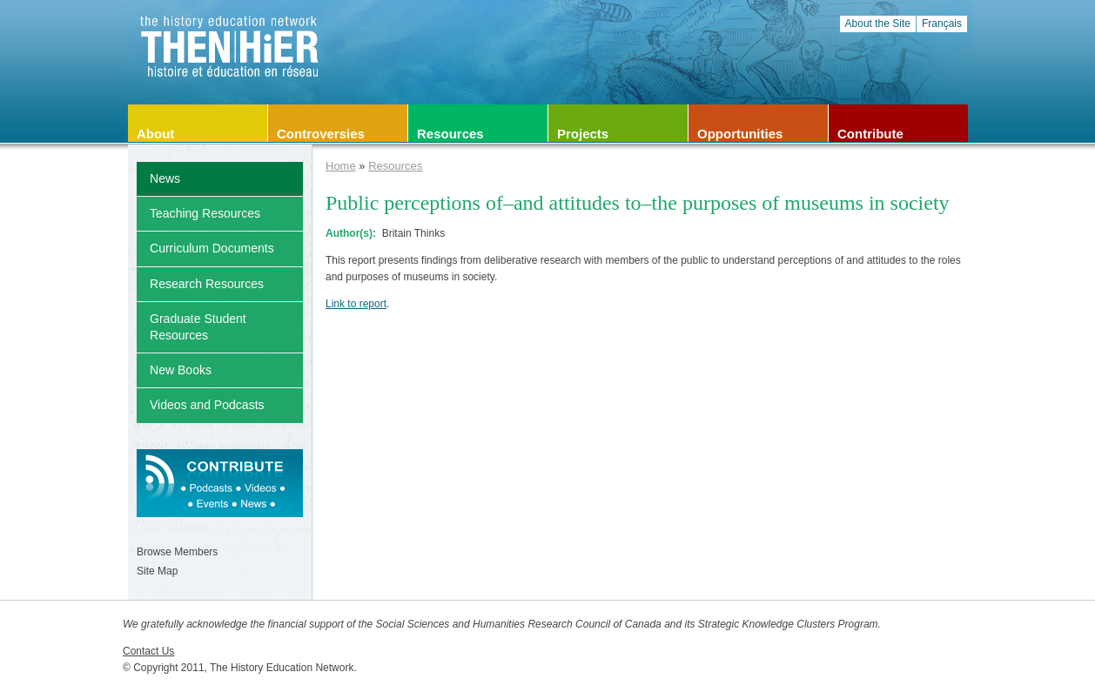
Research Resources (207, 284)
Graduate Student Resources (198, 327)
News (165, 178)
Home (341, 165)
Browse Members (177, 552)
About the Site (877, 23)
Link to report (356, 304)
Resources (395, 165)
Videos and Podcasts (207, 405)
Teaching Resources (205, 213)
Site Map (157, 571)
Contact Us (148, 651)
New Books (181, 370)
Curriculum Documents (212, 248)
